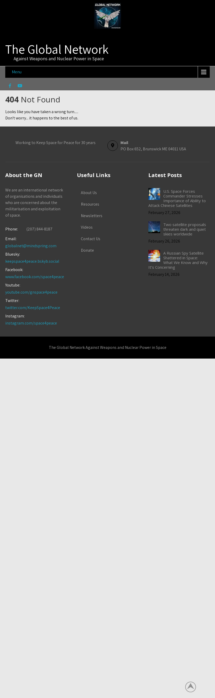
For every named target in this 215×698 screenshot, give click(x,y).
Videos (87, 227)
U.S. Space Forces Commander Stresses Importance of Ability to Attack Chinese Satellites (177, 198)
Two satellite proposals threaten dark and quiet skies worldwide (184, 229)
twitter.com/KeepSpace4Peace (32, 307)
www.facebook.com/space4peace (34, 276)
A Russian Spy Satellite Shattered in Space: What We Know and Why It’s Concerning (177, 260)
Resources (90, 204)
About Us (89, 192)
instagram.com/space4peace (31, 323)
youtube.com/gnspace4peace (31, 292)
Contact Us (90, 238)
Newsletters (91, 215)
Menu (17, 72)
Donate (87, 250)
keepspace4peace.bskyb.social (32, 261)
